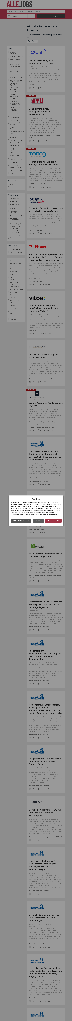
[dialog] (36, 510)
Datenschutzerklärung (50, 514)
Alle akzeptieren (53, 521)
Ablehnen (38, 521)
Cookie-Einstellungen (21, 521)
